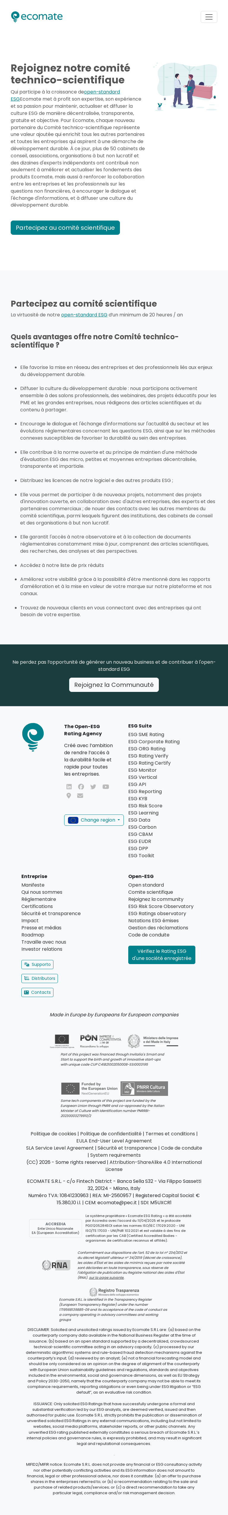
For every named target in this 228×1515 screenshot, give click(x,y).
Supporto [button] (37, 964)
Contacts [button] (37, 992)
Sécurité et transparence (51, 913)
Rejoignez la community (155, 899)
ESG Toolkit (141, 855)
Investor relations (41, 949)
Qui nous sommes (41, 892)
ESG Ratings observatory (157, 913)
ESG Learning (143, 812)
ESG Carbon (142, 827)
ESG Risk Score (145, 805)
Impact (30, 920)
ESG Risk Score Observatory (161, 906)
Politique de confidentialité (111, 1133)
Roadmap (32, 934)
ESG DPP (138, 848)
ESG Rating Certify (149, 763)
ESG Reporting (145, 791)
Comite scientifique (150, 892)
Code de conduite (149, 934)
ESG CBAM (140, 834)
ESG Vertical (142, 777)
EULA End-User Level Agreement (114, 1140)
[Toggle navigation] (209, 17)
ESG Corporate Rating (154, 741)
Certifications (37, 906)
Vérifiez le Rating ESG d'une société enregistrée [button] (161, 955)
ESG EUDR (139, 841)
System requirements (115, 1155)
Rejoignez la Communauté (114, 685)
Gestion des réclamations (158, 927)
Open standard (146, 885)
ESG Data (139, 820)
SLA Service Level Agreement (60, 1148)
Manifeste (33, 885)
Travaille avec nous (43, 942)
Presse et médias (41, 927)
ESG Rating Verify (148, 755)
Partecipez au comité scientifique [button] (65, 228)
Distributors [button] (39, 978)
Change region (92, 820)
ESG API (137, 784)
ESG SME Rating (146, 734)
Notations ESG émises (153, 920)
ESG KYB (137, 798)
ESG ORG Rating (146, 748)
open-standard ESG (84, 314)
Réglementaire (38, 899)
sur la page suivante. (106, 1277)
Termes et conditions (170, 1133)
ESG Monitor (142, 770)
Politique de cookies (53, 1133)
